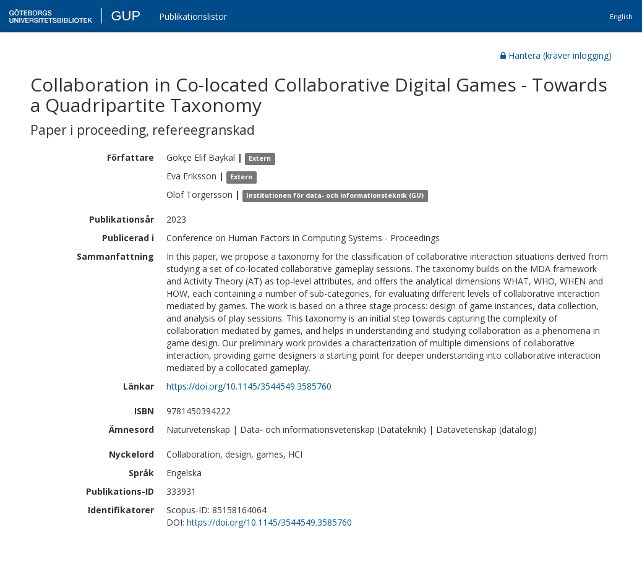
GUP (125, 15)
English (621, 16)
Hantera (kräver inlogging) (556, 55)
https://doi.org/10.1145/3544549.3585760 (249, 386)
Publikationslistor (193, 16)
